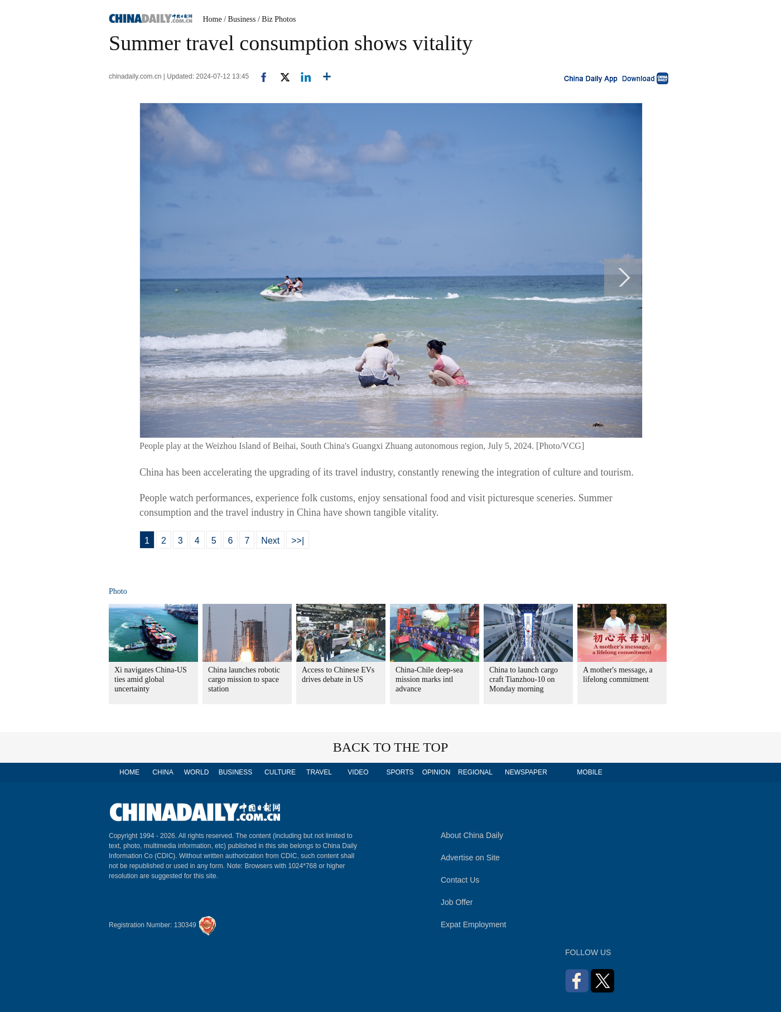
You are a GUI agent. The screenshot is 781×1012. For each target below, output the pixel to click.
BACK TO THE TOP (391, 747)
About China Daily (472, 835)
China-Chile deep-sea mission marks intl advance (429, 679)
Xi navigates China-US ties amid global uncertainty (150, 679)
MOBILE (589, 772)
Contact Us (460, 879)
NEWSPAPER (525, 772)
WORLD (196, 772)
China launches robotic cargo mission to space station (244, 679)
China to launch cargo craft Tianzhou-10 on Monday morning (523, 679)
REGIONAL (475, 772)
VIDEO (358, 772)
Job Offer (457, 902)
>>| (297, 540)
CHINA (162, 772)
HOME (129, 772)
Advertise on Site (470, 857)
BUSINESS (236, 772)
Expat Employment (474, 924)
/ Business (239, 19)
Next (270, 540)
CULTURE (280, 772)
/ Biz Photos (277, 19)
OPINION (436, 772)
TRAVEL (319, 772)
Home (212, 19)
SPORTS (399, 772)
